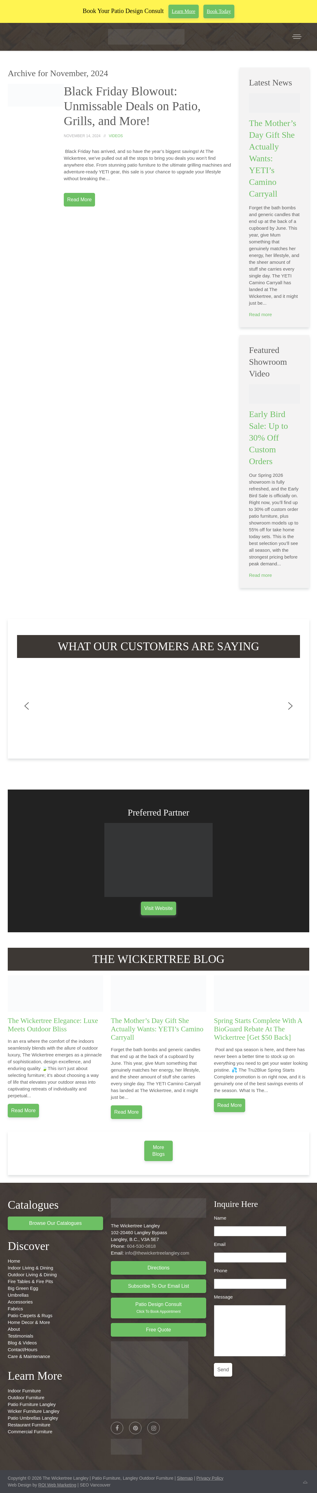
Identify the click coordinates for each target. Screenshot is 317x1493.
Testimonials (20, 1335)
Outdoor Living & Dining (32, 1274)
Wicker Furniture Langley (33, 1411)
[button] (27, 706)
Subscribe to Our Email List (158, 1286)
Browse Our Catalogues (55, 1223)
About (14, 1329)
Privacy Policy (209, 1478)
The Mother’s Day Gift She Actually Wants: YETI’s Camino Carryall (272, 158)
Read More (79, 199)
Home (14, 1261)
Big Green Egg (23, 1288)
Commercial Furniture (30, 1431)
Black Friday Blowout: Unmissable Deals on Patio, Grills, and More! (132, 106)
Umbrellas (18, 1295)
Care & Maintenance (29, 1356)
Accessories (20, 1301)
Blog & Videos (22, 1342)
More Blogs (158, 1151)
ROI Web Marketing (57, 1484)
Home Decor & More (29, 1322)
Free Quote (158, 1329)
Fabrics (15, 1308)
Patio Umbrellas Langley (33, 1418)
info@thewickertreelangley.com (157, 1253)
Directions (158, 1267)
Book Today (219, 11)
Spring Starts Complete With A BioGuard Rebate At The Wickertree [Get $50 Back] (258, 1029)
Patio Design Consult (158, 1308)
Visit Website (158, 908)
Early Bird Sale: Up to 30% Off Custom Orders (268, 437)
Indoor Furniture (24, 1390)
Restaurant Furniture (29, 1424)
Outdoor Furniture (26, 1397)
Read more (260, 314)
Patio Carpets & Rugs (30, 1315)
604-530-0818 (141, 1246)
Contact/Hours (22, 1349)
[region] (158, 706)
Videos (116, 136)
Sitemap (185, 1478)
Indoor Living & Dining (30, 1267)
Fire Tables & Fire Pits (30, 1281)
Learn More (183, 11)
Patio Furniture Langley (32, 1404)
